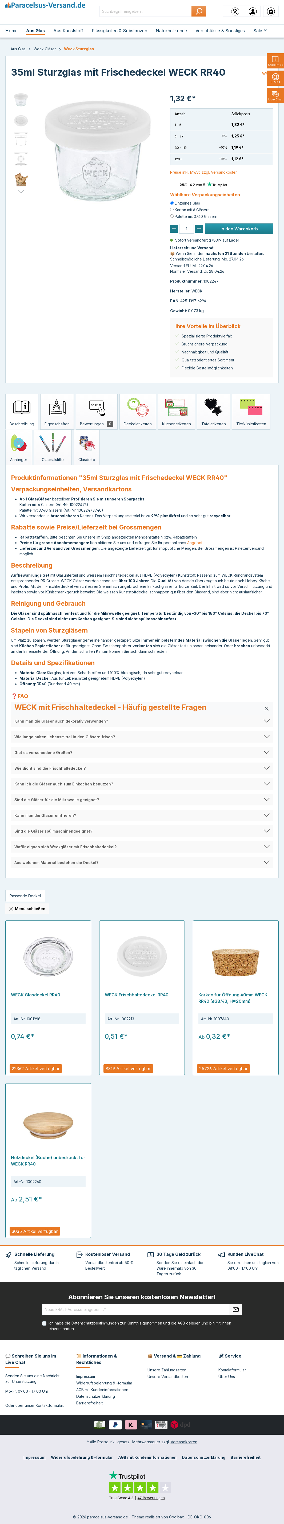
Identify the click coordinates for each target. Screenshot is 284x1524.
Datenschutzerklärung (95, 1396)
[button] (142, 708)
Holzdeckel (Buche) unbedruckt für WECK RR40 (48, 1161)
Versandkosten (184, 1442)
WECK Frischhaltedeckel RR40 (137, 994)
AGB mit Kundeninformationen (102, 1389)
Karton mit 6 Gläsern (192, 209)
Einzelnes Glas (187, 203)
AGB (181, 1323)
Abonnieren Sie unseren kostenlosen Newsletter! (142, 1297)
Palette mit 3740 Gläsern (196, 216)
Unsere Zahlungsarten (166, 1370)
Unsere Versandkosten (167, 1376)
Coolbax (176, 1517)
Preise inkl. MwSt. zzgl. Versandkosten (204, 172)
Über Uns (226, 1376)
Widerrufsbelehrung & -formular (104, 1383)
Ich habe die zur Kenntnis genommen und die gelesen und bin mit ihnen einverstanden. (140, 1326)
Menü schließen (27, 909)
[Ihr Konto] (252, 11)
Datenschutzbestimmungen (95, 1323)
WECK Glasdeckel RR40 (35, 994)
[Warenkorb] (270, 11)
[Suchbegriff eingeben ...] (145, 11)
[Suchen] (198, 11)
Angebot (194, 542)
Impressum (85, 1376)
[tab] (21, 412)
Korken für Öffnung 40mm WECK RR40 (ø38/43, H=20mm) (232, 998)
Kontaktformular (49, 1405)
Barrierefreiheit (89, 1403)
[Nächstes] (21, 192)
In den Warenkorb (239, 228)
